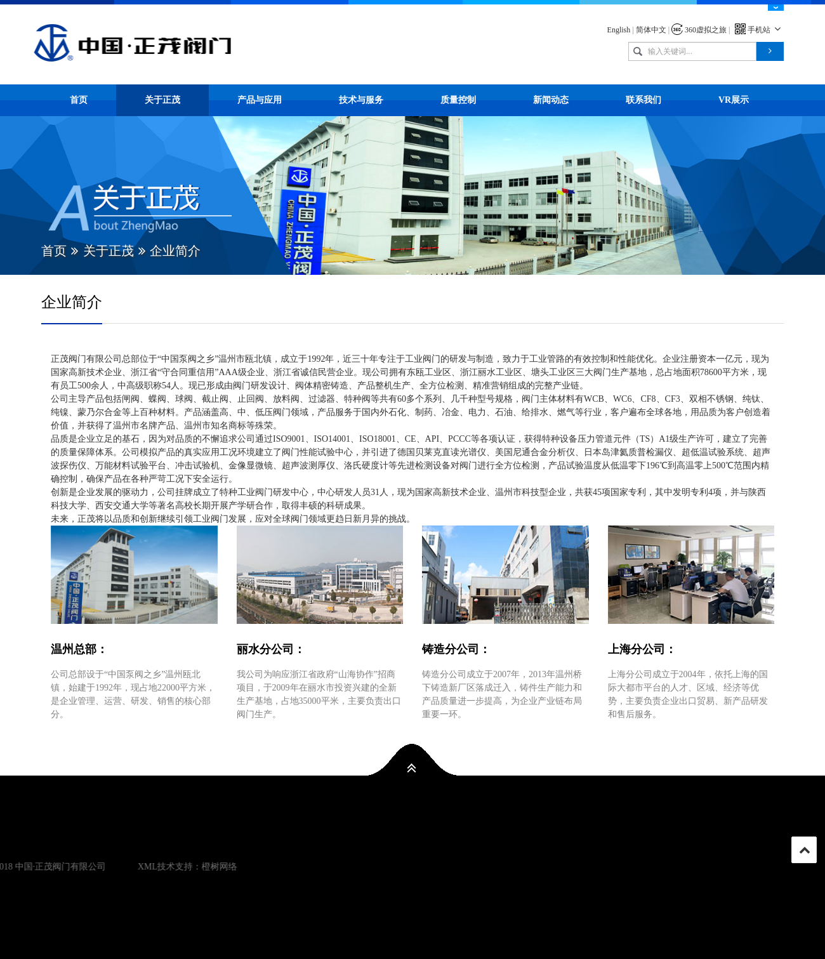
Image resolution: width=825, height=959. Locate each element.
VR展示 (733, 100)
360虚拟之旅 (699, 29)
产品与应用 (259, 100)
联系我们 (643, 100)
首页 (79, 100)
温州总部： (79, 649)
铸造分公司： (456, 649)
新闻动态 (551, 100)
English (619, 29)
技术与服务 (361, 100)
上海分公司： (642, 649)
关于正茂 (162, 100)
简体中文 (651, 29)
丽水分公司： (271, 649)
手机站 (759, 29)
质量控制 (458, 100)
